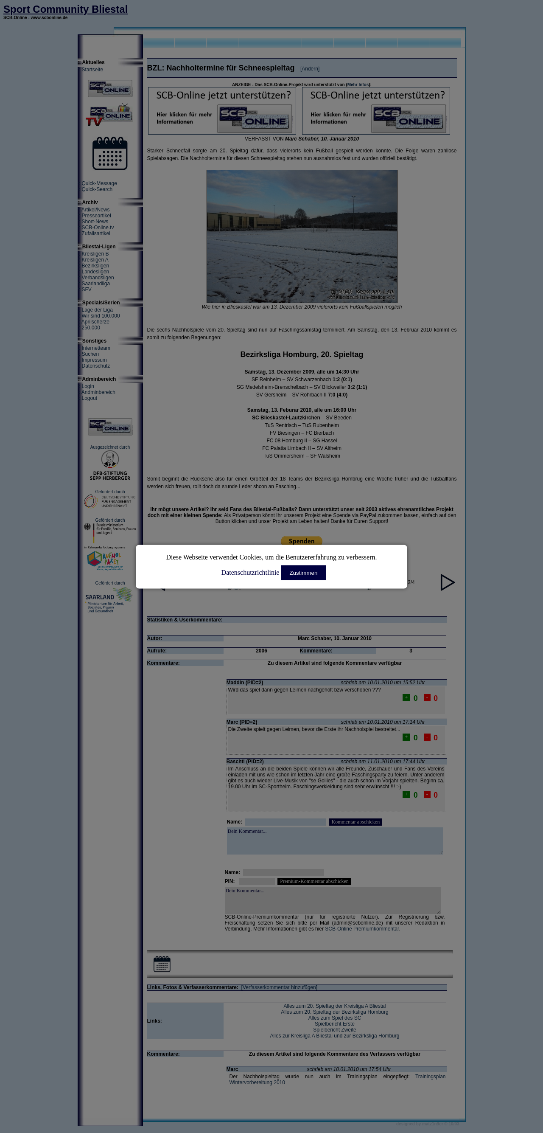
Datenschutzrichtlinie (250, 572)
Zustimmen (303, 572)
